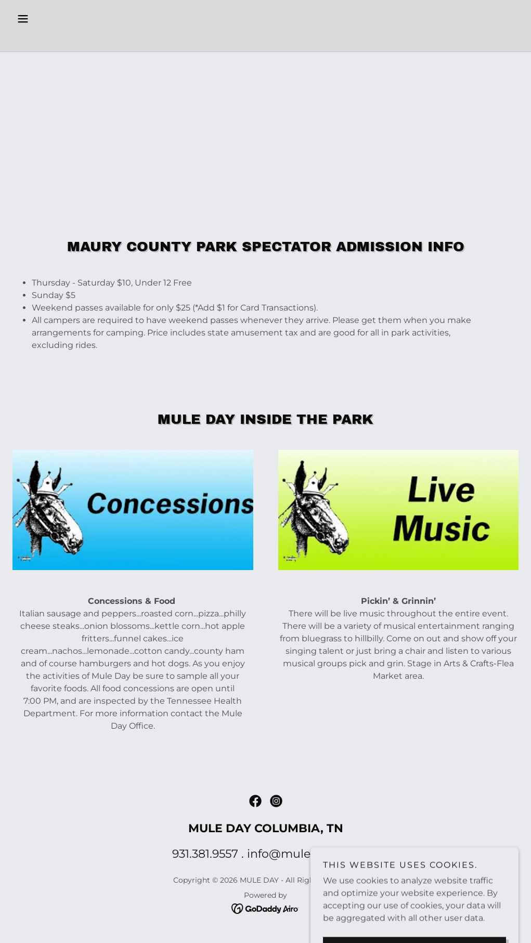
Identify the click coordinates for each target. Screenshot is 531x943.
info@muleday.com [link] (303, 854)
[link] (265, 38)
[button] (50, 18)
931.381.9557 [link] (205, 854)
